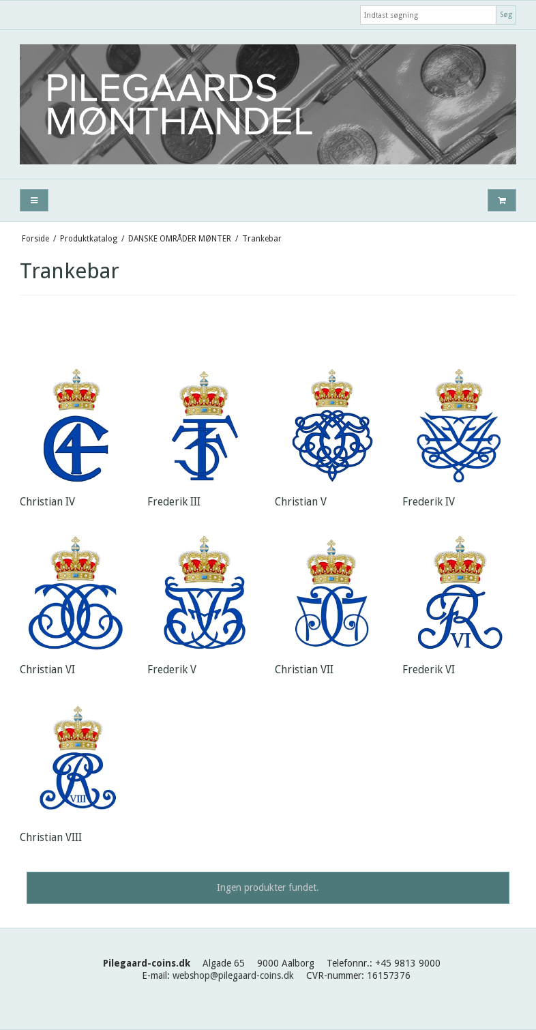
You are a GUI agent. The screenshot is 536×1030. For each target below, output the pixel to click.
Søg (506, 14)
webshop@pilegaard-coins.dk (233, 975)
